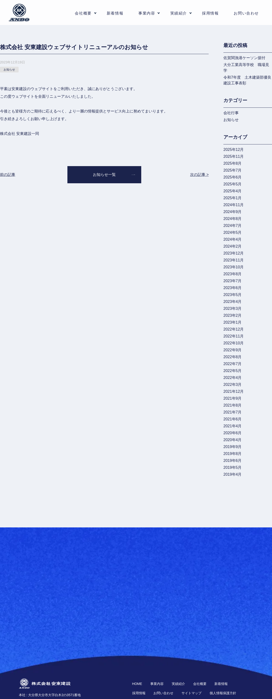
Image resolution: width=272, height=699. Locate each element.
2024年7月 (232, 226)
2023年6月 (232, 288)
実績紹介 (178, 13)
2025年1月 (232, 198)
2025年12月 (233, 150)
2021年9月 (232, 398)
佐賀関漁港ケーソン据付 (244, 58)
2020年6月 (232, 433)
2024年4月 (232, 239)
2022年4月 (232, 378)
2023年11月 (233, 260)
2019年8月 (232, 454)
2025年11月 (233, 156)
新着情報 (115, 13)
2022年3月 (232, 385)
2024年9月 (232, 212)
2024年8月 (232, 219)
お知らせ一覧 (104, 175)
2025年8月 (232, 163)
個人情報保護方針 (223, 693)
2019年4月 (232, 474)
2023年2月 (232, 315)
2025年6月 (232, 177)
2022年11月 (233, 336)
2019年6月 (232, 461)
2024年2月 (232, 246)
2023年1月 (232, 322)
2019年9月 (232, 447)
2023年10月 (233, 267)
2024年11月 (233, 205)
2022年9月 (232, 350)
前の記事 (7, 175)
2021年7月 (232, 412)
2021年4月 (232, 426)
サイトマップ (191, 693)
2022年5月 (232, 371)
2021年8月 (232, 405)
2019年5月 (232, 467)
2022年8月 (232, 357)
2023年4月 (232, 302)
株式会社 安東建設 (19, 12)
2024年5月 (232, 232)
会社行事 (231, 113)
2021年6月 (232, 419)
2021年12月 (233, 391)
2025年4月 (232, 191)
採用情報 (210, 13)
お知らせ (231, 120)
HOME (137, 684)
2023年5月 (232, 295)
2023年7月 (232, 281)
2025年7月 (232, 170)
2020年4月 (232, 440)
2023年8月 (232, 274)
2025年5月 (232, 184)
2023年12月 (233, 253)
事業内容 (157, 684)
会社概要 (200, 684)
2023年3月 (232, 308)
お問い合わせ (246, 13)
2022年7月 (232, 364)
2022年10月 (233, 343)
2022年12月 (233, 329)
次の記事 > (199, 175)
